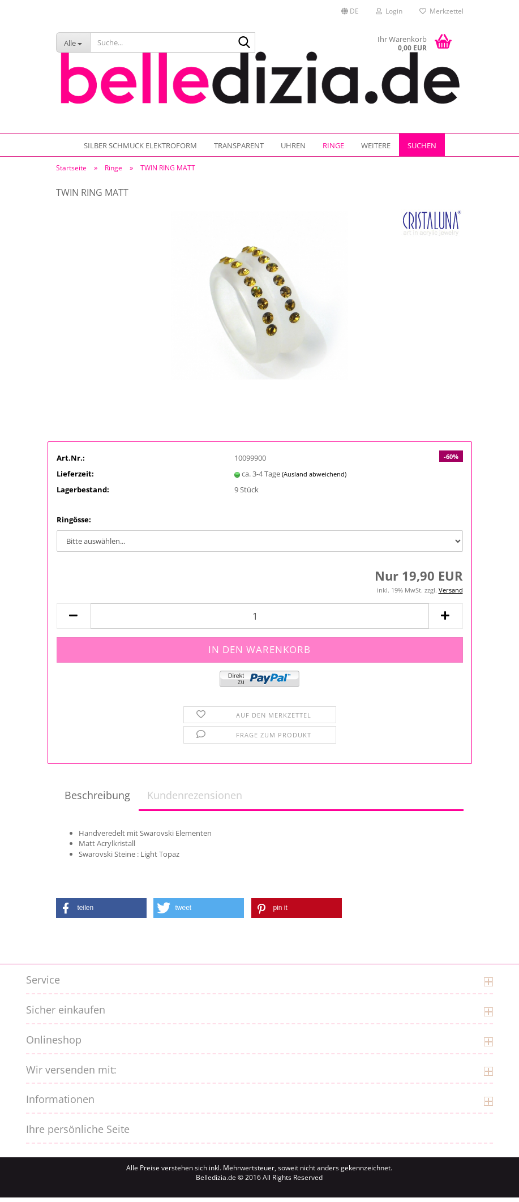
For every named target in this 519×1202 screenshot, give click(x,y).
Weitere (376, 145)
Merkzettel (441, 11)
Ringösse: (74, 524)
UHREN (293, 145)
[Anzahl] (260, 620)
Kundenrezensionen (194, 799)
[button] (350, 11)
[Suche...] (73, 42)
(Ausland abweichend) (314, 478)
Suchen (422, 145)
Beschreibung (97, 799)
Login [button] (389, 11)
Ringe (333, 145)
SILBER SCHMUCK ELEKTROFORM (140, 145)
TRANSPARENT (239, 145)
